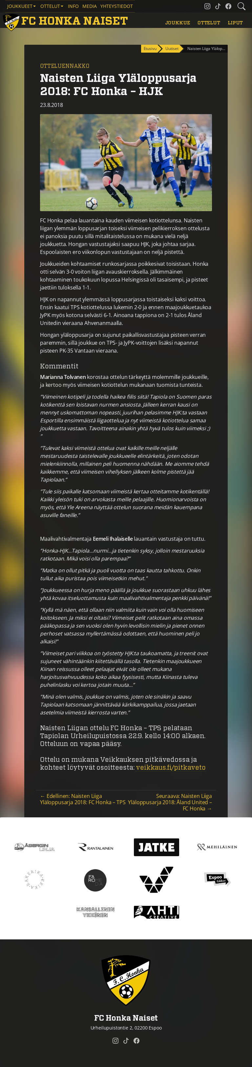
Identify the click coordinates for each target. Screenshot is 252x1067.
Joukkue (177, 22)
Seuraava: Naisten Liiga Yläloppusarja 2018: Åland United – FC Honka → (170, 802)
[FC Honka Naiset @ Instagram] (207, 6)
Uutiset (171, 48)
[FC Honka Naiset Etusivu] (66, 21)
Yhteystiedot (116, 6)
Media (89, 6)
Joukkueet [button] (19, 6)
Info (73, 6)
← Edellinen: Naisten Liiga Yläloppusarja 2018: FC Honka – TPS (83, 799)
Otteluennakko (64, 66)
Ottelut (209, 22)
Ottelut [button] (50, 6)
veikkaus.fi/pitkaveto (171, 767)
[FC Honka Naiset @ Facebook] (228, 6)
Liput (235, 22)
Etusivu (150, 48)
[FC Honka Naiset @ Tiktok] (218, 6)
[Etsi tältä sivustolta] (241, 6)
